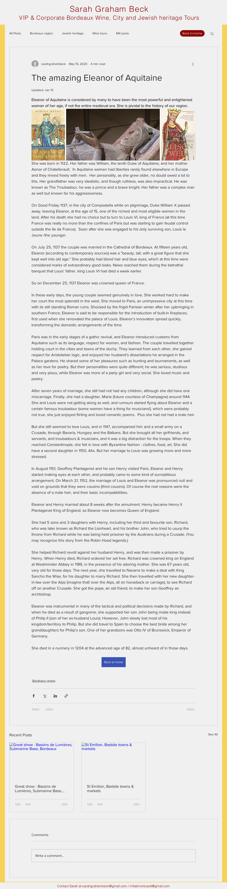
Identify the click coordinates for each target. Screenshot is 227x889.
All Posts (15, 33)
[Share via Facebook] (33, 696)
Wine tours (99, 33)
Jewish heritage (73, 33)
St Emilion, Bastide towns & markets (110, 788)
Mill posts (122, 33)
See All (213, 734)
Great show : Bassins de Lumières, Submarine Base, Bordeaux (38, 788)
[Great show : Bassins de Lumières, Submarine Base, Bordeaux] (42, 761)
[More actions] (193, 63)
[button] (212, 33)
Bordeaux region (41, 33)
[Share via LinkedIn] (55, 696)
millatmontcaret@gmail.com (150, 886)
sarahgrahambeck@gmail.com (104, 886)
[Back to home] (192, 33)
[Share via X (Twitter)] (44, 696)
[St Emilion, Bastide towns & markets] (114, 761)
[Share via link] (66, 696)
